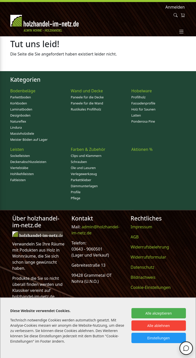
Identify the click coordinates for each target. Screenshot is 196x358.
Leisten (17, 149)
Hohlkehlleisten (22, 174)
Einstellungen (158, 338)
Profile (76, 192)
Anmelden (175, 7)
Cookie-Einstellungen (151, 287)
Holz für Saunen (143, 109)
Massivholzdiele (22, 133)
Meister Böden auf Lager (29, 139)
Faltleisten (18, 180)
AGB (135, 237)
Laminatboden (21, 109)
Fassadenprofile (143, 103)
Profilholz (138, 97)
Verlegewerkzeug (84, 174)
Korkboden (18, 103)
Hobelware (141, 91)
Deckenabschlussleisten (28, 161)
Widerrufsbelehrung (150, 247)
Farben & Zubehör (88, 149)
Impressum (141, 227)
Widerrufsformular (148, 257)
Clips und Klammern (86, 155)
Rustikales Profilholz (86, 109)
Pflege (75, 198)
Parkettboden (20, 97)
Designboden (20, 115)
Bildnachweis (143, 277)
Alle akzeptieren (158, 313)
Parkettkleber (81, 180)
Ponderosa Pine (143, 121)
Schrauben (79, 161)
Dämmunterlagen (84, 186)
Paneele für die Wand (87, 103)
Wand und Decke (87, 91)
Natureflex (18, 121)
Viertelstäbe (19, 168)
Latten (136, 115)
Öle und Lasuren (83, 168)
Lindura (16, 127)
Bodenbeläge (23, 91)
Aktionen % (142, 149)
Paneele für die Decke (87, 97)
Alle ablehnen (158, 325)
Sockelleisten (20, 155)
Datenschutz (142, 267)
